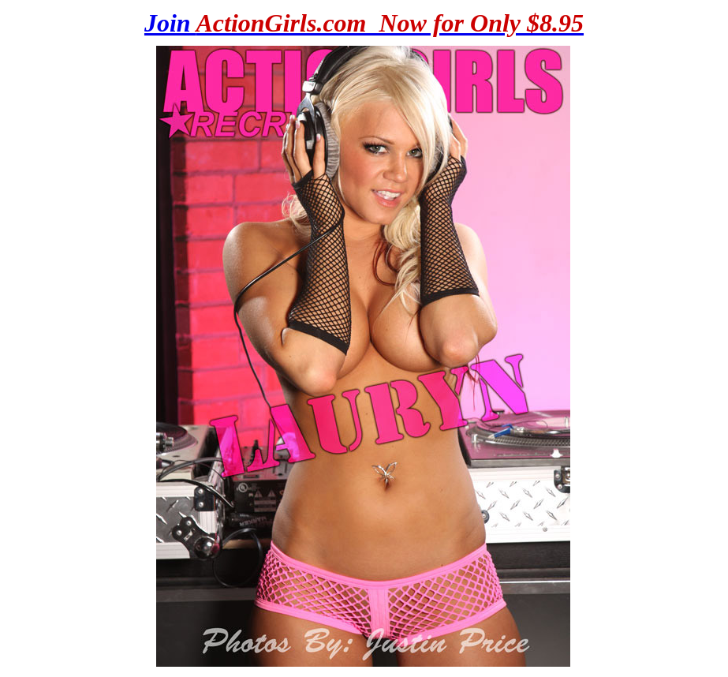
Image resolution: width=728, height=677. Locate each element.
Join (364, 23)
